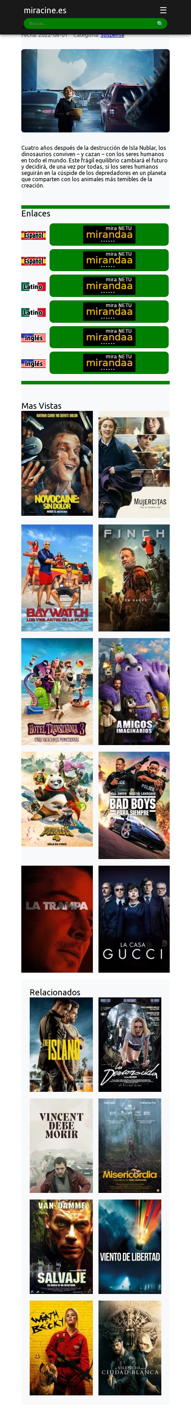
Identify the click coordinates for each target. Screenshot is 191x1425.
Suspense (112, 35)
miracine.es (45, 10)
